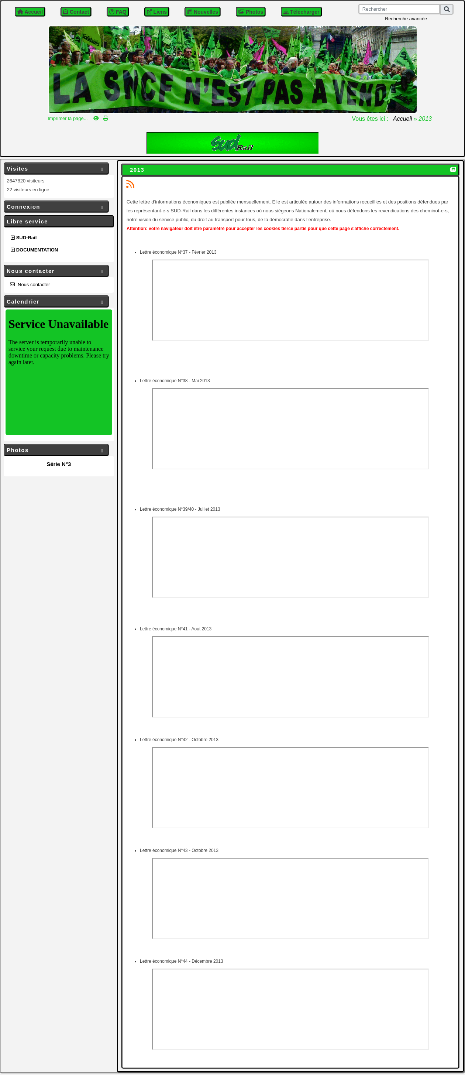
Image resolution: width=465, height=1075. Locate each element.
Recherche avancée (406, 18)
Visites (56, 168)
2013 (138, 170)
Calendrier (56, 301)
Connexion (56, 206)
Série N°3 (58, 464)
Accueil (403, 119)
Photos (56, 450)
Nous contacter (56, 271)
